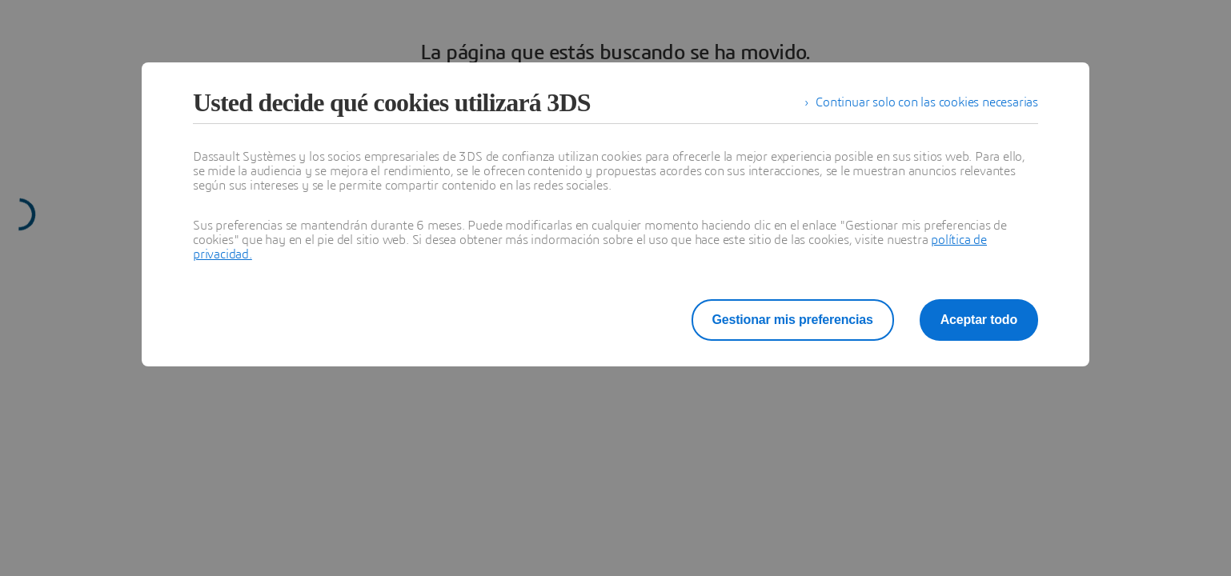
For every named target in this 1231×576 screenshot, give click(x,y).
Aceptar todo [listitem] (981, 320)
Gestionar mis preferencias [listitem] (805, 320)
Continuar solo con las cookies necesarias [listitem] (927, 102)
